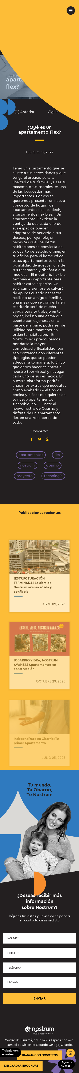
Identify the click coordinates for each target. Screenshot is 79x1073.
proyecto (24, 476)
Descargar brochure (21, 1065)
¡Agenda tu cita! (66, 1064)
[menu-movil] (71, 10)
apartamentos (31, 455)
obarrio (52, 465)
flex (58, 455)
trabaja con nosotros (39, 1055)
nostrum (27, 465)
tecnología (53, 476)
